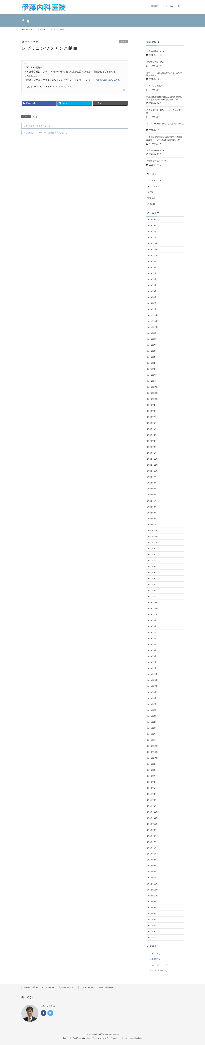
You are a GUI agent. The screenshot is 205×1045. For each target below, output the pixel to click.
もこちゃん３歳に (154, 86)
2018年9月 (152, 764)
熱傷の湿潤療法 (31, 987)
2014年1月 (152, 806)
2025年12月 (152, 243)
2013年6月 (152, 848)
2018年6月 (152, 782)
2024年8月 (152, 339)
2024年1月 (152, 381)
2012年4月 (152, 902)
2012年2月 (152, 914)
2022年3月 (152, 513)
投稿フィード (159, 959)
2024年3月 (152, 369)
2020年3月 (152, 656)
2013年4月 (152, 860)
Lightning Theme (91, 1038)
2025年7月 (152, 273)
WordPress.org (159, 970)
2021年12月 (152, 531)
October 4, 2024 (63, 86)
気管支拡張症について (156, 161)
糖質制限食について (67, 987)
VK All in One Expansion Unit (111, 1038)
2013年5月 (152, 854)
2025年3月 (152, 297)
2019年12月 (152, 674)
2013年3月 (152, 866)
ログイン (156, 953)
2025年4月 (152, 291)
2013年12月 (152, 812)
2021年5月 (152, 572)
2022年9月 (152, 477)
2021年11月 (152, 537)
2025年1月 (152, 309)
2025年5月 (152, 285)
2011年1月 (152, 937)
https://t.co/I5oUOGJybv (108, 80)
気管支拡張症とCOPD (156, 51)
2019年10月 (152, 686)
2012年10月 (152, 896)
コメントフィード (161, 965)
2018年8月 (152, 770)
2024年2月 (152, 375)
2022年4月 (152, 507)
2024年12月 (152, 315)
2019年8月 (152, 698)
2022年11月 (152, 465)
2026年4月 (152, 219)
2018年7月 (152, 776)
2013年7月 (152, 842)
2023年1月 (152, 453)
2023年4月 (152, 435)
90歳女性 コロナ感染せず (38, 126)
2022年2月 (152, 519)
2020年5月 (152, 644)
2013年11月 (152, 818)
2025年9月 (152, 261)
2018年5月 (152, 788)
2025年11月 (152, 249)
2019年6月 (152, 710)
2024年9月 (152, 333)
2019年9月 (152, 692)
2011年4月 (152, 919)
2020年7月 (152, 632)
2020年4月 (152, 650)
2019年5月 (152, 716)
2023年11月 (152, 393)
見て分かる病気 (88, 987)
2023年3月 (152, 441)
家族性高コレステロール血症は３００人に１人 (47, 132)
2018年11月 (152, 752)
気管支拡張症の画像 (155, 150)
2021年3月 (152, 584)
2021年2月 (152, 590)
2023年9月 (152, 405)
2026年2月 (152, 231)
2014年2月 (152, 800)
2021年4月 (152, 578)
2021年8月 (152, 554)
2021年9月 (152, 548)
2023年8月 (152, 411)
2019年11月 (152, 680)
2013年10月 (152, 824)
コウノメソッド (154, 180)
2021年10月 (152, 542)
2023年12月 (152, 387)
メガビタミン (153, 186)
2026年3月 (152, 225)
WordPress (77, 1038)
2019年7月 (152, 704)
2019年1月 (152, 740)
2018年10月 (152, 758)
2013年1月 (152, 878)
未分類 (123, 42)
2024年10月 (152, 327)
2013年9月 (152, 830)
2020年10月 (152, 614)
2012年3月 (152, 908)
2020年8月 (152, 626)
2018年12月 (152, 746)
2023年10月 (152, 399)
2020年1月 (152, 668)
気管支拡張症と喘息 (155, 62)
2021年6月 (152, 567)
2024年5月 (152, 357)
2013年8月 (152, 836)
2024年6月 (152, 351)
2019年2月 (152, 734)
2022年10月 (152, 471)
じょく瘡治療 (48, 987)
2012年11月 (152, 890)
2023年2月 (152, 447)
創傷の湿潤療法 (106, 987)
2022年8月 (152, 483)
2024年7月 (152, 345)
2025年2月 (152, 303)
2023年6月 (152, 423)
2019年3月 (152, 728)
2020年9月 (152, 620)
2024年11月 (152, 321)
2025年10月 (152, 255)
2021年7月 (152, 560)
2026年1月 (152, 237)
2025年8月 (152, 267)
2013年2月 (152, 872)
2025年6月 (152, 279)
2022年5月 (152, 501)
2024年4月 (152, 363)
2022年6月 (152, 495)
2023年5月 (152, 429)
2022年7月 (152, 489)
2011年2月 (152, 931)
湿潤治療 (151, 198)
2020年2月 (152, 662)
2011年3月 (152, 925)
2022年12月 (152, 459)
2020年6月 (152, 638)
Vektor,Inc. (129, 1038)
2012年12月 (152, 884)
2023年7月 (152, 417)
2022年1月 (152, 525)
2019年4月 (152, 722)
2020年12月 (152, 602)
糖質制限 (151, 204)
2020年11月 (152, 608)
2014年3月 (152, 794)
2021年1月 (152, 596)
